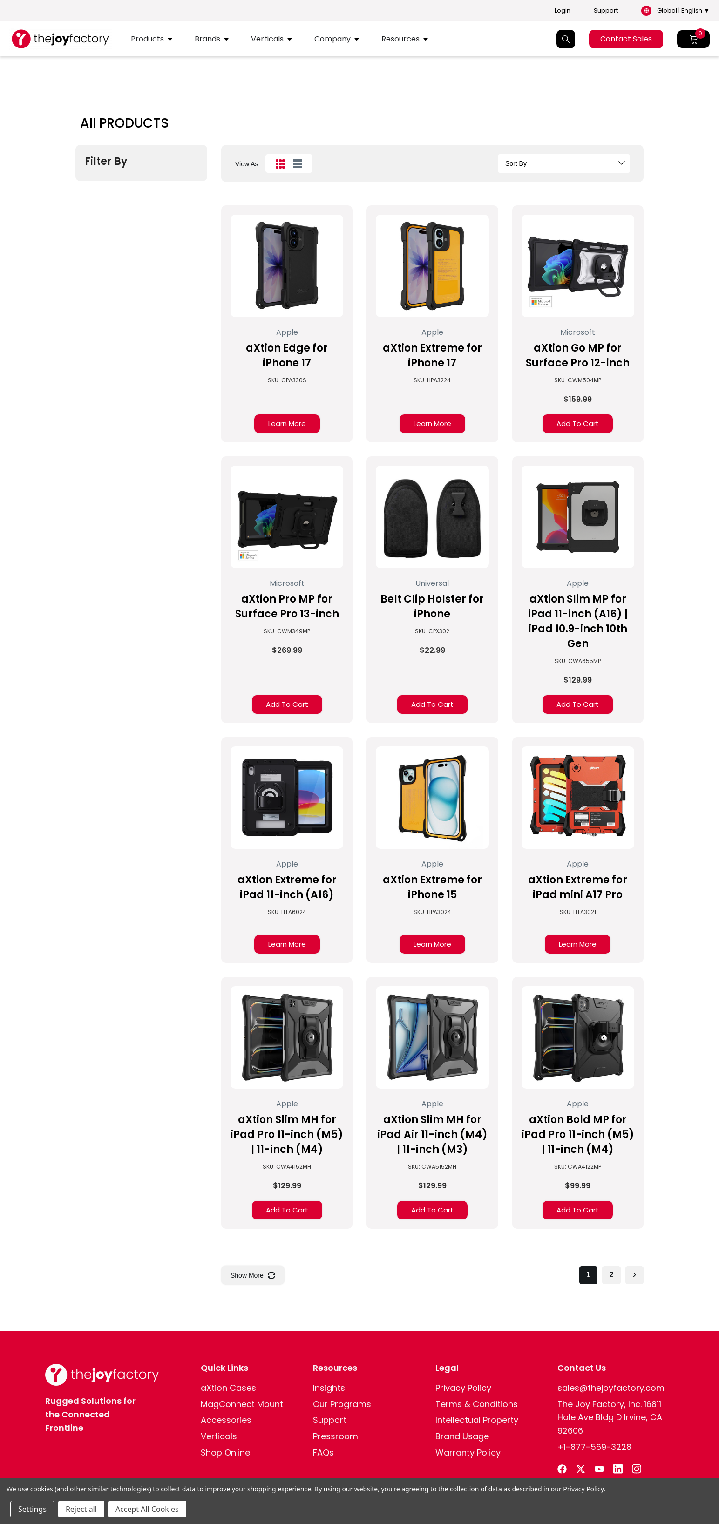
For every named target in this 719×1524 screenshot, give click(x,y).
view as (246, 164)
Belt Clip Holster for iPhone (432, 606)
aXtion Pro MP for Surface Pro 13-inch (287, 606)
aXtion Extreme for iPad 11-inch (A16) (287, 887)
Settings (32, 1509)
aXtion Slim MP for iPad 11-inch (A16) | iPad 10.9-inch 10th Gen (578, 621)
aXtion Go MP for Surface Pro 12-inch (578, 355)
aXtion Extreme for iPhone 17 (432, 355)
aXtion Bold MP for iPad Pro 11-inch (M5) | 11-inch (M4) (578, 1134)
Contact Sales (626, 39)
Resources (400, 39)
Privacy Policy (583, 1488)
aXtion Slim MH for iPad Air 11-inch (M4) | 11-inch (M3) (432, 1134)
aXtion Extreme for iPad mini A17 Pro (577, 887)
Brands (207, 39)
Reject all (81, 1509)
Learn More (287, 423)
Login (562, 11)
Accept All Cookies (147, 1509)
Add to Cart (577, 423)
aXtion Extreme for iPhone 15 (432, 887)
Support (606, 11)
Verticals (267, 39)
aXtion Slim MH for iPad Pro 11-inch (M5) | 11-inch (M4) (287, 1134)
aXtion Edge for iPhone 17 (287, 355)
